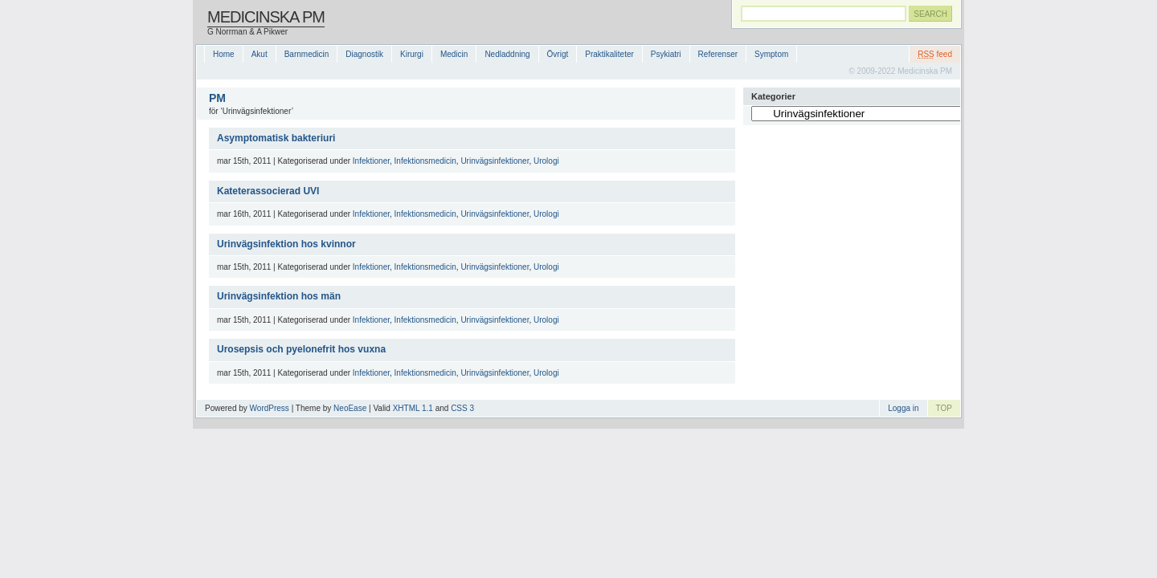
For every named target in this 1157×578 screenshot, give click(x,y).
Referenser (718, 54)
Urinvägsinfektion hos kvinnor (286, 244)
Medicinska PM (266, 17)
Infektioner (371, 161)
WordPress (269, 408)
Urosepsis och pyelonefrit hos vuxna (301, 349)
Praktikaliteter (609, 54)
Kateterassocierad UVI (268, 191)
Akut (259, 54)
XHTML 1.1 (413, 408)
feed (935, 54)
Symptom (771, 54)
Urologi (546, 161)
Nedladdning (506, 54)
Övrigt (558, 54)
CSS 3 (462, 408)
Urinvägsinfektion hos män (279, 296)
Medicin (454, 54)
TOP (944, 408)
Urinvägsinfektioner (494, 161)
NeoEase (349, 408)
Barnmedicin (306, 54)
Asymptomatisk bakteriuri (276, 138)
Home (224, 54)
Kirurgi (411, 54)
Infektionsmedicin (425, 161)
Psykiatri (666, 54)
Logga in (903, 408)
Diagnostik (364, 54)
